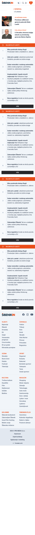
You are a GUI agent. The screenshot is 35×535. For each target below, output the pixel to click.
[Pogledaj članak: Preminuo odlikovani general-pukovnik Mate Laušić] (17, 21)
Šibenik (4, 327)
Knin (20, 330)
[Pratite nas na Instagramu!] (27, 314)
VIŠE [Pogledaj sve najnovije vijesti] (17, 106)
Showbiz (5, 356)
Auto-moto (23, 391)
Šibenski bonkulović (8, 415)
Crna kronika (6, 342)
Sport (21, 353)
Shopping (22, 380)
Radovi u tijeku (24, 420)
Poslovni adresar (25, 423)
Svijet (4, 335)
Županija (23, 322)
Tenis (21, 369)
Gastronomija (23, 393)
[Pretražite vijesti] (23, 3)
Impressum (17, 434)
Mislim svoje (6, 423)
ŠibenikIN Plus (25, 412)
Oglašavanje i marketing (17, 439)
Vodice (21, 324)
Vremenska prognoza (5, 339)
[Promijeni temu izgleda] (19, 3)
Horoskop (22, 401)
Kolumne (5, 412)
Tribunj (21, 327)
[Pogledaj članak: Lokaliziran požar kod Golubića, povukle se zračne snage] (17, 58)
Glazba (4, 361)
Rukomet (22, 361)
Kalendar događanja (26, 417)
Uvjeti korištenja (17, 436)
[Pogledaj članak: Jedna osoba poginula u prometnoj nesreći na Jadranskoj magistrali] (17, 67)
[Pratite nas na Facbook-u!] (23, 314)
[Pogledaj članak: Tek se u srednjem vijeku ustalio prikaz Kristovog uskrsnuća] (17, 91)
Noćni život (5, 359)
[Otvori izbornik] (31, 3)
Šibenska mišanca (8, 425)
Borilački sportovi (25, 364)
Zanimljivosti (23, 406)
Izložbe (4, 391)
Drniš (21, 332)
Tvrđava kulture (7, 380)
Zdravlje (22, 385)
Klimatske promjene (8, 347)
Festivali (4, 364)
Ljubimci (22, 404)
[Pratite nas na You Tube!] (32, 314)
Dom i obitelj (23, 396)
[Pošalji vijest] (26, 3)
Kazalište (5, 383)
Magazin (22, 378)
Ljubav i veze (23, 398)
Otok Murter (23, 337)
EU (3, 332)
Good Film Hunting (8, 420)
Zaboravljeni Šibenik (8, 417)
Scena (4, 353)
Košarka (22, 359)
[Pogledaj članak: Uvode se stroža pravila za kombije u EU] (17, 99)
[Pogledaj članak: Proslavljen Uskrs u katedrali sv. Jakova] (17, 51)
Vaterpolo (22, 366)
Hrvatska (5, 330)
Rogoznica (22, 345)
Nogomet (22, 356)
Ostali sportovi (24, 372)
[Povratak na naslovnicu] (9, 2)
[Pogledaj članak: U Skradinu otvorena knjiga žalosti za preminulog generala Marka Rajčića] (17, 34)
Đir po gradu (6, 345)
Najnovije (5, 324)
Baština (4, 393)
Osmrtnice (22, 415)
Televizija (5, 366)
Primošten (22, 343)
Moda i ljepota (24, 383)
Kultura (5, 378)
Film (3, 385)
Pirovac (21, 340)
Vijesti (4, 322)
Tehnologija (23, 388)
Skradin (21, 335)
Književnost (6, 388)
